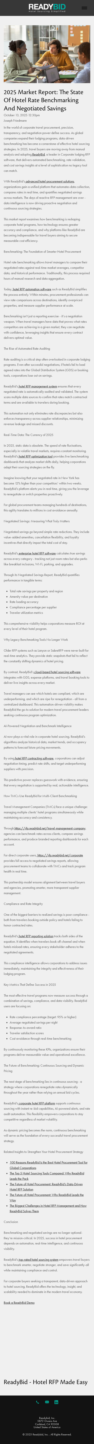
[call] (37, 1402)
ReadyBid (38, 154)
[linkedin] (56, 1402)
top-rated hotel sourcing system (38, 1260)
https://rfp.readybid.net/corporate (60, 855)
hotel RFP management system (37, 386)
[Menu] (84, 8)
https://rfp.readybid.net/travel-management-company (49, 828)
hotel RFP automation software (31, 289)
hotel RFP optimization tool (35, 456)
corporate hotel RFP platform (36, 1103)
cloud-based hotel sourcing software (57, 672)
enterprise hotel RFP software (37, 553)
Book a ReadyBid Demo (19, 1303)
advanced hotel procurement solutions (49, 181)
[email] (47, 1402)
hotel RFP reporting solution (35, 936)
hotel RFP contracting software (34, 758)
